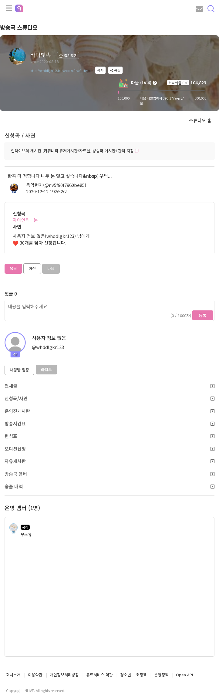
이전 (32, 268)
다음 (51, 268)
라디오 (46, 369)
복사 (100, 70)
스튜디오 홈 (200, 120)
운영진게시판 (109, 411)
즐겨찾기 (68, 55)
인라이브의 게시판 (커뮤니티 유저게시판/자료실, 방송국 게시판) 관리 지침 (75, 151)
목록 (13, 268)
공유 (115, 70)
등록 (203, 315)
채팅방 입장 (19, 370)
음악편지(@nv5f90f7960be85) (56, 185)
